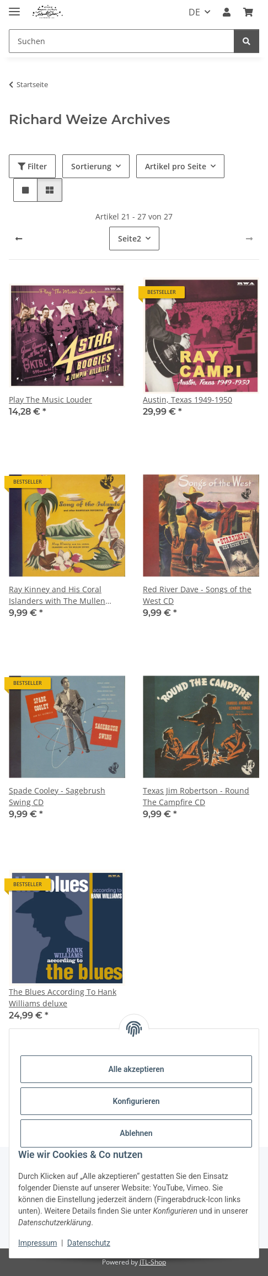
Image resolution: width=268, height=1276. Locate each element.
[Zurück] (19, 238)
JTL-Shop (153, 1262)
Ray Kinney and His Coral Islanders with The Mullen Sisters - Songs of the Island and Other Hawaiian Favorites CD (64, 595)
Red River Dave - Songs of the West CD (197, 595)
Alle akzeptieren (136, 1069)
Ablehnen (136, 1133)
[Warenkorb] (248, 12)
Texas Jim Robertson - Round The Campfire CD (196, 796)
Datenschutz (88, 1243)
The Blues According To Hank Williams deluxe (62, 998)
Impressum (37, 1243)
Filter (32, 166)
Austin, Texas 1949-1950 (187, 399)
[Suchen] (121, 41)
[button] (227, 12)
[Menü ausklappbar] (14, 7)
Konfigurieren (135, 1101)
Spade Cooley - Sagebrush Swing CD (57, 796)
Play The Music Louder (50, 399)
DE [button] (194, 12)
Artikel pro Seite (175, 166)
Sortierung (91, 166)
